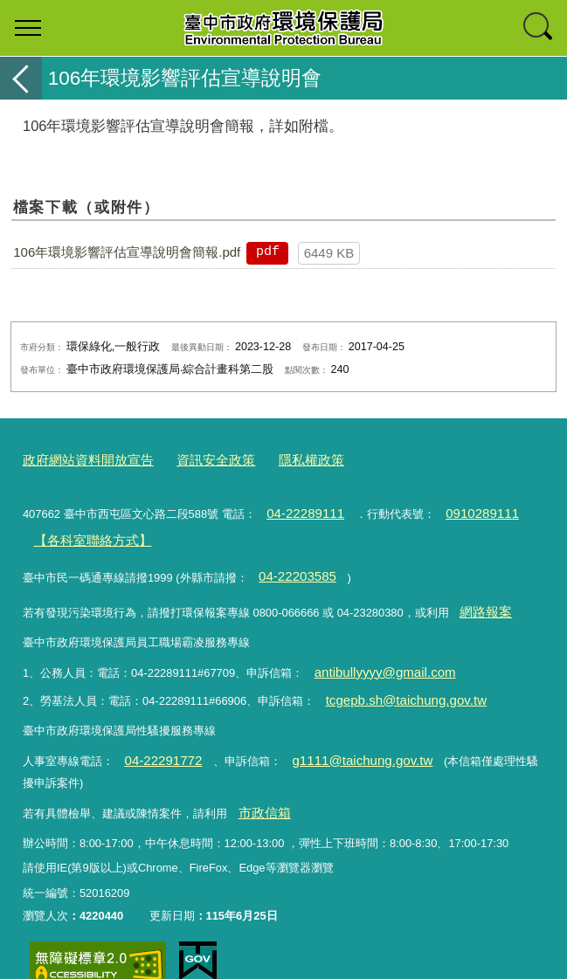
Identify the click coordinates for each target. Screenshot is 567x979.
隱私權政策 (279, 458)
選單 (28, 28)
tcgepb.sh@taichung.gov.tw (394, 673)
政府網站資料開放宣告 (79, 458)
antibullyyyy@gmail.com (374, 650)
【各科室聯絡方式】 (83, 530)
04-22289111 (299, 507)
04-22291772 (156, 729)
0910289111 (463, 507)
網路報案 (481, 593)
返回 (21, 78)
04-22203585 (291, 562)
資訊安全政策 (193, 458)
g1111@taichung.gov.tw (338, 729)
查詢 (539, 28)
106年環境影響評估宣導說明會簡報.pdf (126, 252)
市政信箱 (259, 778)
